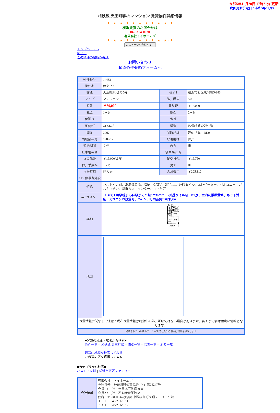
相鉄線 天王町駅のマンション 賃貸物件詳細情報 (140, 16)
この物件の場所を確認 (93, 57)
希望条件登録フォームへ (140, 67)
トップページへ (88, 49)
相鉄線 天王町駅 (112, 344)
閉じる (82, 53)
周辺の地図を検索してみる (104, 352)
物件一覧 (91, 344)
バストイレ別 (86, 371)
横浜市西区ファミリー (115, 371)
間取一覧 (134, 344)
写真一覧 (150, 344)
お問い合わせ (140, 62)
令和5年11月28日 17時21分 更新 (253, 4)
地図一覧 (166, 344)
